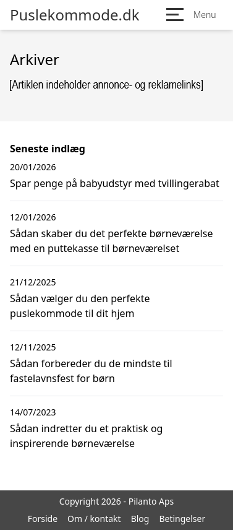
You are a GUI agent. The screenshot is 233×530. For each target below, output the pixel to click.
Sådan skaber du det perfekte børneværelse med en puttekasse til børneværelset (111, 241)
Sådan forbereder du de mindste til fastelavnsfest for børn (91, 371)
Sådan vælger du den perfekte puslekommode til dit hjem (80, 306)
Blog (140, 518)
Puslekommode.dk (75, 15)
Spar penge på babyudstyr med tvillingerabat (114, 183)
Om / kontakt (94, 518)
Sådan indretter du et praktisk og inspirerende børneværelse (86, 436)
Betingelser (182, 518)
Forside (42, 518)
